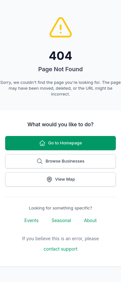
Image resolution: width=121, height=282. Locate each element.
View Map (60, 179)
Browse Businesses (60, 161)
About (90, 220)
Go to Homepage (60, 143)
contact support (60, 249)
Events (31, 220)
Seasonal (61, 220)
